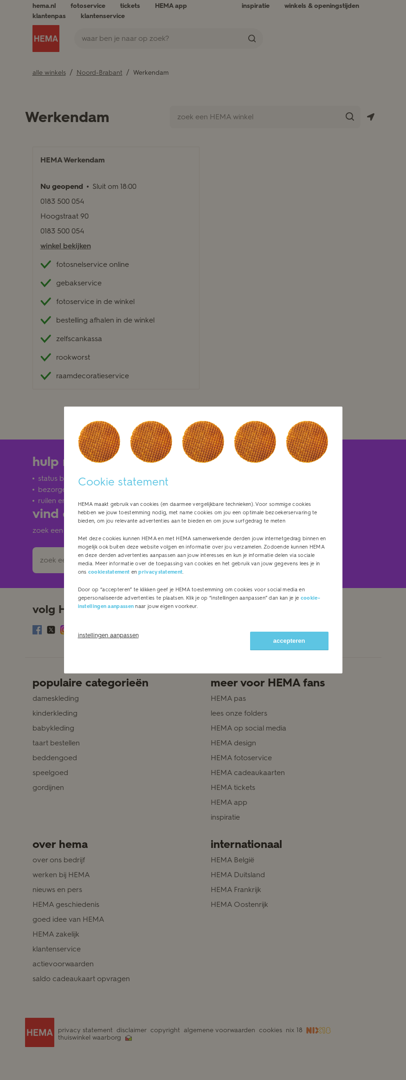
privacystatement (160, 572)
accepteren (289, 640)
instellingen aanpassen (108, 635)
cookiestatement (109, 572)
